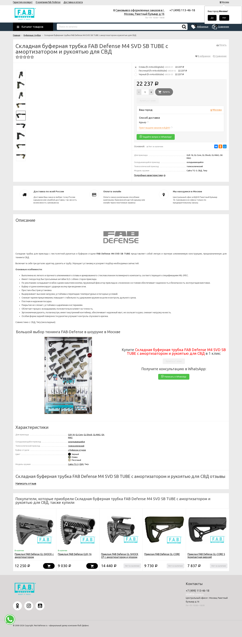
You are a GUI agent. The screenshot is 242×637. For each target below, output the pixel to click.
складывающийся (76, 442)
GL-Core (79, 434)
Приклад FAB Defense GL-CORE (162, 554)
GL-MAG (96, 434)
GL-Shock (88, 434)
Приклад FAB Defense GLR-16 (75, 554)
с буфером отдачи (77, 450)
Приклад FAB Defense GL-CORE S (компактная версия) (206, 555)
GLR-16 (71, 434)
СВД (81, 464)
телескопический (76, 446)
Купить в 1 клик (148, 100)
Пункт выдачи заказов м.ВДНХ (154, 128)
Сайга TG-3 (73, 464)
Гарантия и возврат (23, 2)
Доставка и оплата (73, 2)
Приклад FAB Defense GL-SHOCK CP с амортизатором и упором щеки (119, 557)
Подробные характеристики (148, 175)
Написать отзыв (25, 483)
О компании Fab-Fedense (48, 2)
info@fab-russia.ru (195, 594)
